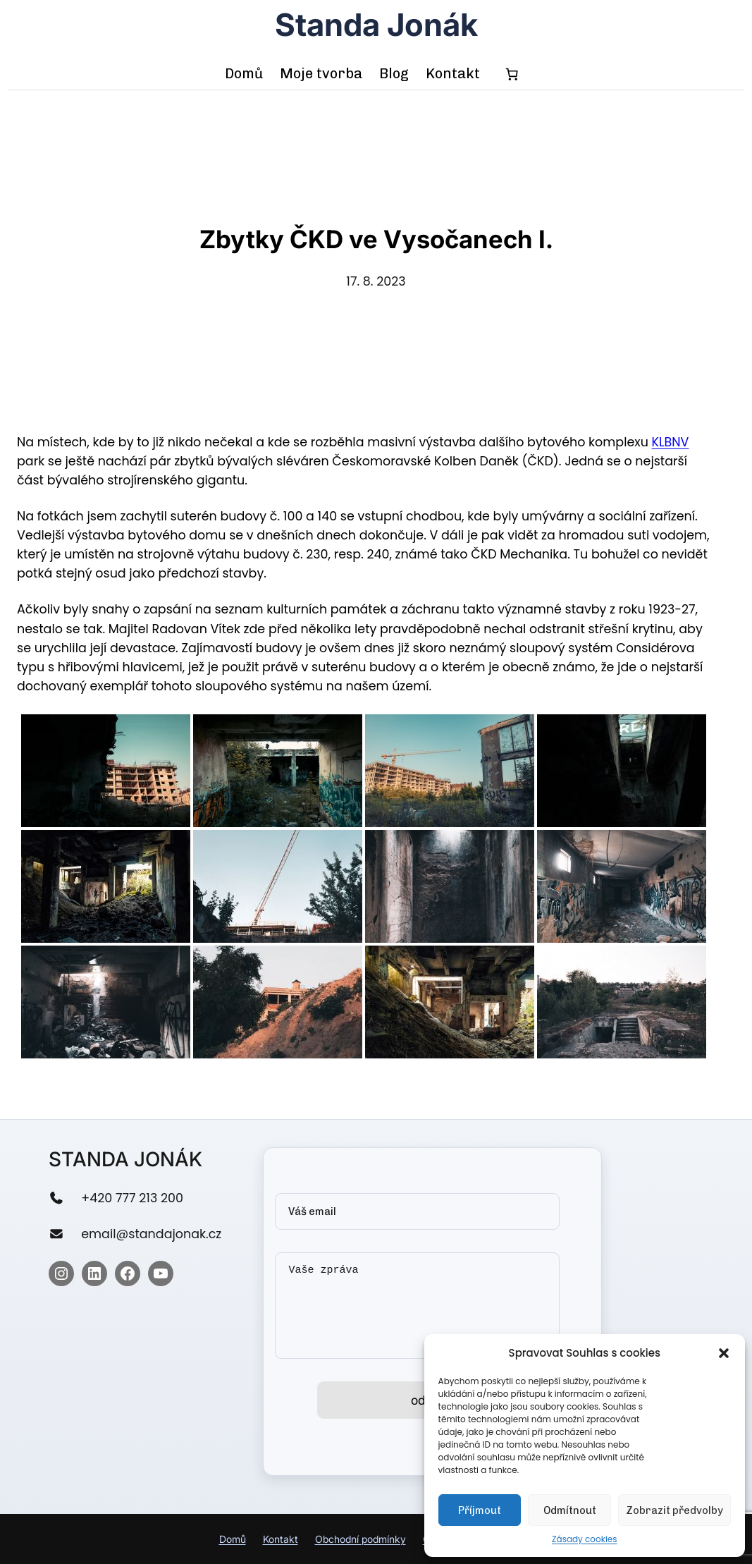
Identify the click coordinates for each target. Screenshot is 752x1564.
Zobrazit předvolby (674, 1510)
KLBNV (670, 442)
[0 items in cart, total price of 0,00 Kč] (512, 74)
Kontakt (280, 1539)
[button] (724, 1353)
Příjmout (479, 1510)
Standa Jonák (376, 25)
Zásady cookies (584, 1539)
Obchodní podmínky (360, 1539)
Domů (232, 1539)
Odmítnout (569, 1510)
